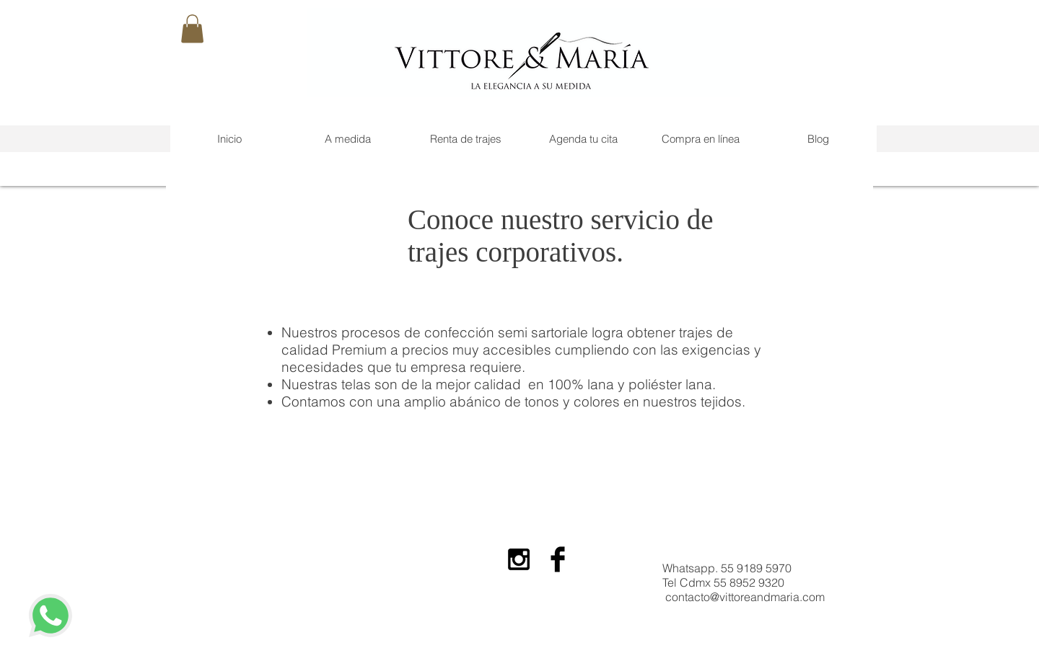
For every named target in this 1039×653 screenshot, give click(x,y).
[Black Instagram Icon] (519, 559)
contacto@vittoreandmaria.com (745, 597)
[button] (192, 28)
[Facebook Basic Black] (558, 559)
